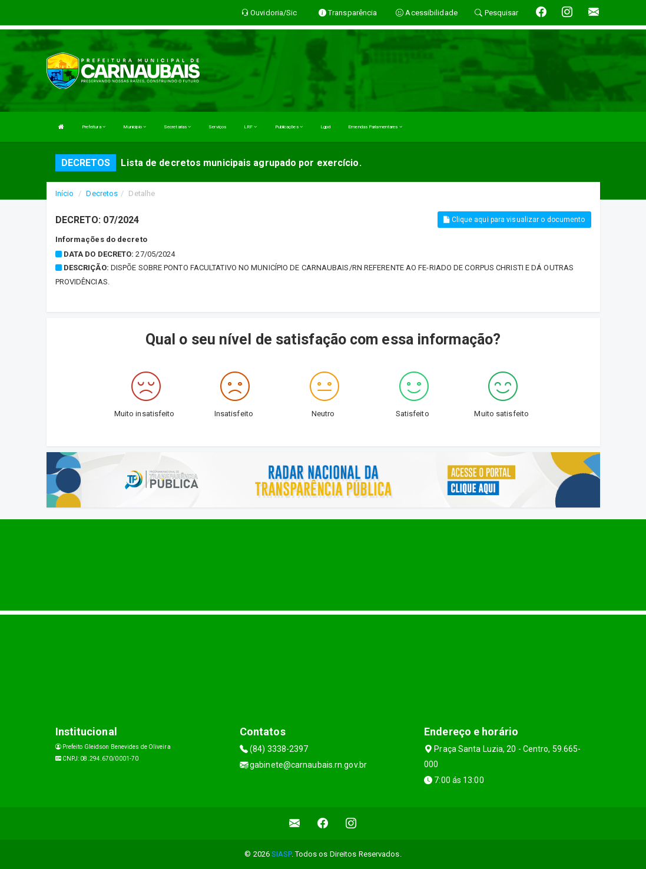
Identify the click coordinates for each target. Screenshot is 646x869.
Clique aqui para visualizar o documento (514, 219)
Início (64, 193)
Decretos (102, 193)
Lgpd (325, 127)
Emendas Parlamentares (375, 127)
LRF (250, 127)
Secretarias (177, 127)
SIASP (281, 854)
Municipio (134, 127)
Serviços (217, 127)
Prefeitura (93, 127)
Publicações (289, 127)
